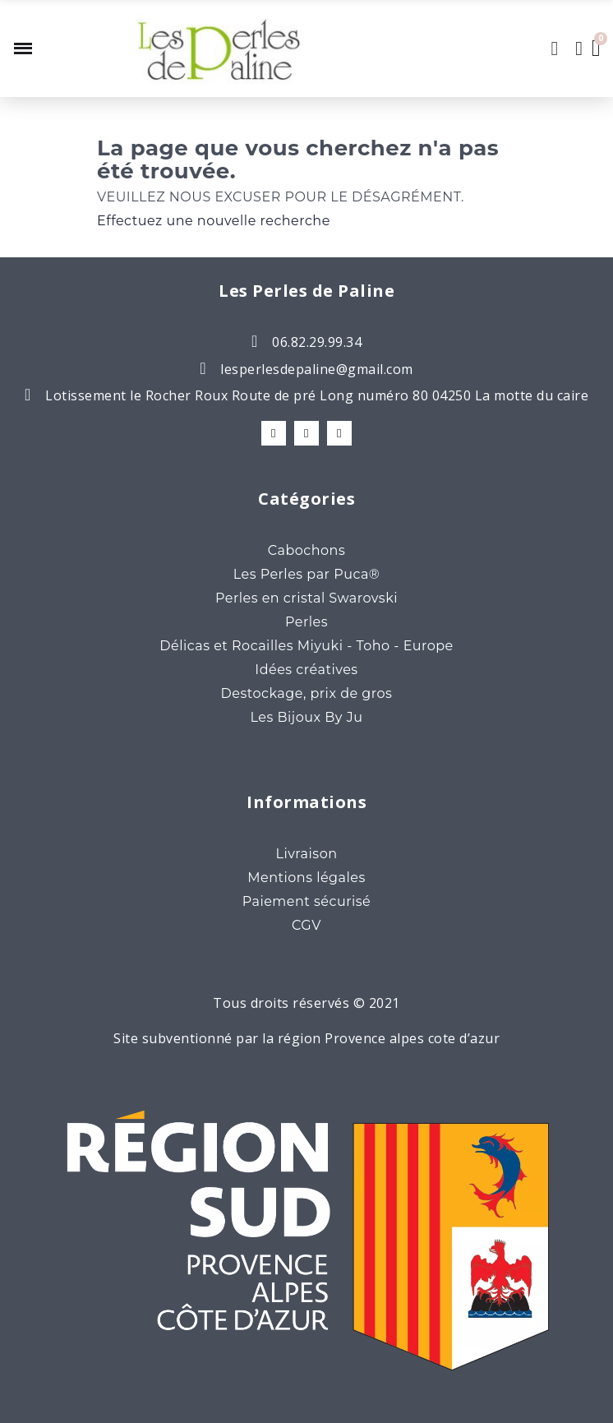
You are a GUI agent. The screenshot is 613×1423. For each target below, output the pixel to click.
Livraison (306, 854)
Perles (306, 622)
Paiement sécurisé (306, 901)
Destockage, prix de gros (307, 693)
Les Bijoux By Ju (307, 717)
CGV (306, 925)
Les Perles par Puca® (306, 574)
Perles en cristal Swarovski (306, 598)
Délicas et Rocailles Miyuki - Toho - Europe (306, 646)
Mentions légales (306, 877)
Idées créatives (306, 669)
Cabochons (306, 550)
